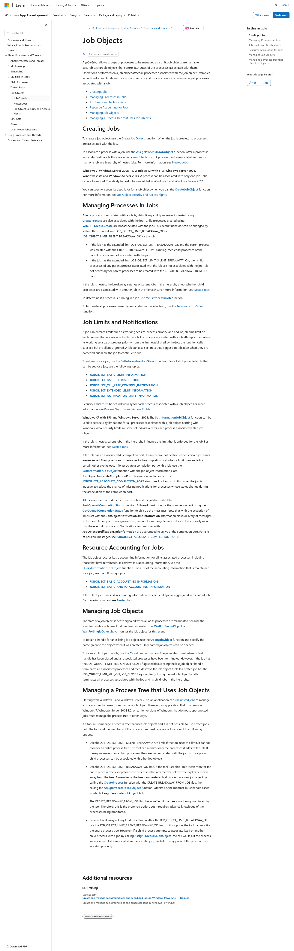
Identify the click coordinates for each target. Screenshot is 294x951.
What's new (262, 15)
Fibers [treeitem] (13, 124)
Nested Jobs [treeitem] (20, 103)
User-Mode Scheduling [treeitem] (23, 129)
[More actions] (208, 28)
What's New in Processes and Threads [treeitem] (24, 48)
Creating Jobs (98, 91)
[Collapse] (46, 25)
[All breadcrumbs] (85, 28)
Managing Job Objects (104, 112)
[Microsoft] (6, 5)
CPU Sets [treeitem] (15, 118)
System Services (130, 28)
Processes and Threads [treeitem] (21, 40)
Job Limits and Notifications (108, 102)
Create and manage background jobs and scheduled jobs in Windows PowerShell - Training (135, 898)
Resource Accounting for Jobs (109, 107)
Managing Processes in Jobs (108, 97)
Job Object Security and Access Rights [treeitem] (32, 111)
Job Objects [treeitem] (20, 98)
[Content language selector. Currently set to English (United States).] (21, 946)
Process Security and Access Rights (127, 409)
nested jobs (187, 700)
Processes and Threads (156, 28)
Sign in (286, 5)
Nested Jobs (180, 162)
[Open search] (276, 5)
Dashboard (281, 15)
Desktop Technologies (104, 28)
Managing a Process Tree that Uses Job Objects (120, 118)
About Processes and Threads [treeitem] (27, 60)
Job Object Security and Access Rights (142, 195)
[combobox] (25, 33)
